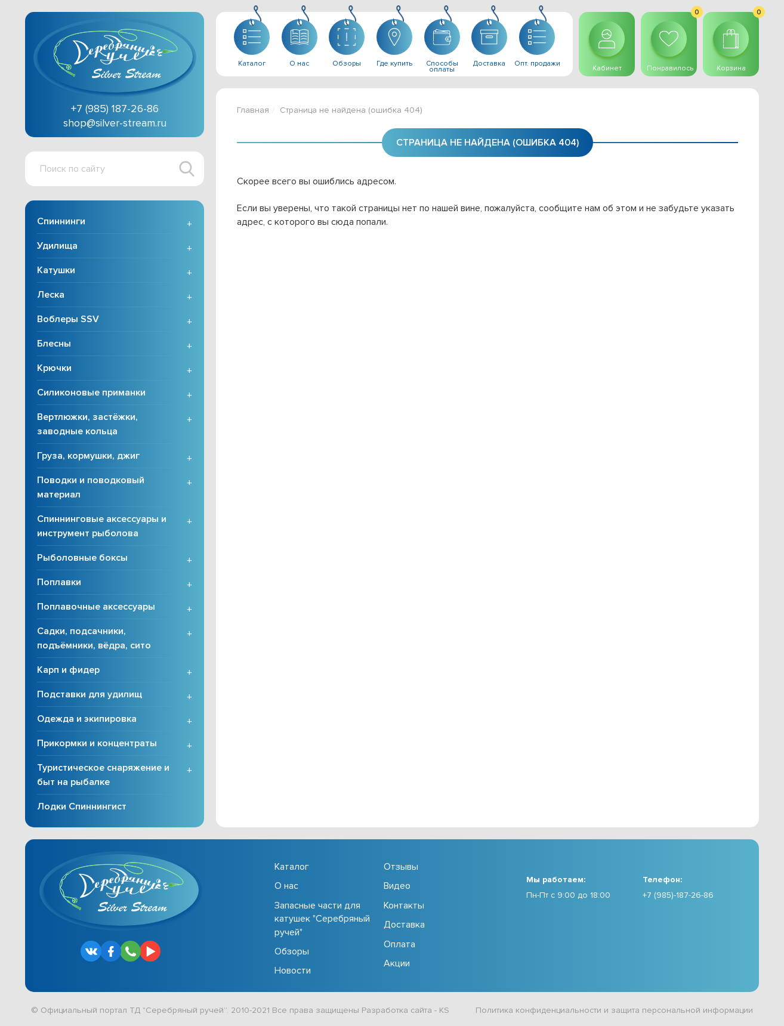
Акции (397, 963)
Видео (397, 886)
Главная (253, 110)
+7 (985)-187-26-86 (678, 895)
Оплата (399, 944)
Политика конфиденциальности (538, 1010)
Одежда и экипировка (87, 719)
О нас (286, 886)
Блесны (54, 344)
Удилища (57, 246)
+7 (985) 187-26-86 (115, 108)
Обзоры (291, 951)
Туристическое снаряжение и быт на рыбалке (103, 775)
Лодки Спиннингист (81, 806)
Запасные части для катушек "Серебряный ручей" (322, 919)
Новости (292, 970)
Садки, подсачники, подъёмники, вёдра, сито (94, 638)
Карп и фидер (68, 670)
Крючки (54, 368)
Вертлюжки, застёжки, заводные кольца (87, 424)
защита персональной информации (682, 1010)
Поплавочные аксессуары (96, 607)
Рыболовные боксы (82, 558)
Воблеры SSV (68, 319)
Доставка (404, 925)
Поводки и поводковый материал (90, 487)
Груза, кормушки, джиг (88, 456)
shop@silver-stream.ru (114, 122)
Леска (50, 295)
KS (444, 1010)
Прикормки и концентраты (97, 743)
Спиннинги (61, 221)
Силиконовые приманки (91, 392)
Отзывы (401, 867)
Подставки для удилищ (89, 694)
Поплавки (59, 582)
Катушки (56, 270)
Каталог (291, 867)
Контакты (404, 905)
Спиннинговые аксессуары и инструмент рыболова (101, 526)
